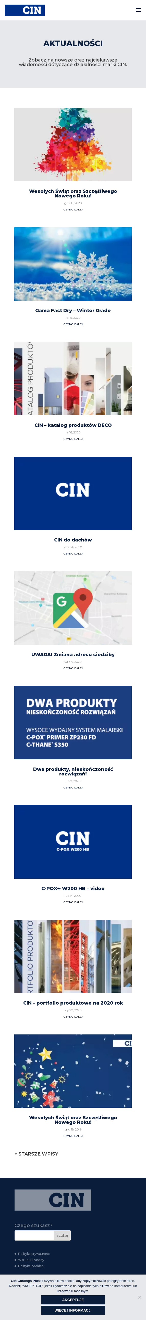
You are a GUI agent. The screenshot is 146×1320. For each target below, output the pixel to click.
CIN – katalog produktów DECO (73, 248)
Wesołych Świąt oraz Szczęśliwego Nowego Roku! (73, 943)
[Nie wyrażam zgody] (139, 1297)
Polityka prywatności (34, 1254)
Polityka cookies (30, 1266)
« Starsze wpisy (36, 976)
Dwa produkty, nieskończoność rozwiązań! (73, 594)
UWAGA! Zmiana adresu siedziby (73, 477)
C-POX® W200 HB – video (73, 711)
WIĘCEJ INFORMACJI (73, 1310)
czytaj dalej (73, 32)
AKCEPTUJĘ (73, 1300)
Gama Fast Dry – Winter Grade (73, 133)
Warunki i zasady (31, 1260)
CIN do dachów (73, 363)
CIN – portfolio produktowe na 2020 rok (73, 826)
